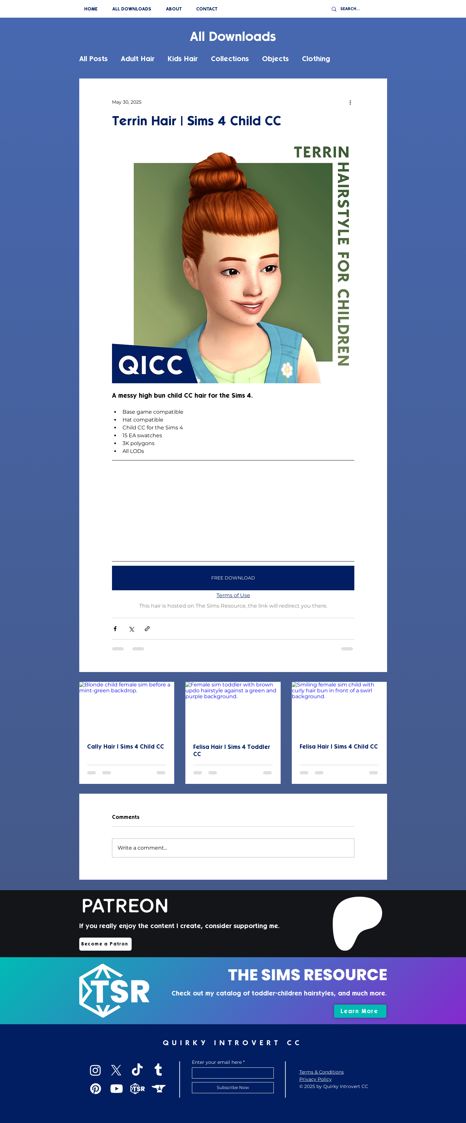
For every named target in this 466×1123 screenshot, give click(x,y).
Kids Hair (183, 58)
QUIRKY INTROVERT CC (232, 1042)
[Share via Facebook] (115, 629)
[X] (116, 1070)
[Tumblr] (158, 1070)
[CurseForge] (158, 1088)
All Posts (93, 58)
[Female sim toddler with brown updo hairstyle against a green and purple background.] (233, 708)
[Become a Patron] (105, 944)
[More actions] (350, 102)
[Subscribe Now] (233, 1087)
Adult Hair (138, 58)
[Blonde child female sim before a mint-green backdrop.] (127, 708)
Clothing (316, 58)
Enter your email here (217, 1062)
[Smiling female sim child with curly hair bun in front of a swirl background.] (339, 708)
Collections (230, 58)
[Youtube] (116, 1088)
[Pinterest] (95, 1088)
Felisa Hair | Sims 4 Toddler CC (231, 750)
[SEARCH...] (360, 9)
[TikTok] (137, 1070)
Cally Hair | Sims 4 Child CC (125, 746)
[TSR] (137, 1088)
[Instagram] (95, 1070)
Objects (275, 58)
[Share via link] (147, 629)
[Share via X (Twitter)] (131, 629)
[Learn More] (360, 1011)
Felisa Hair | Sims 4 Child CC (339, 746)
